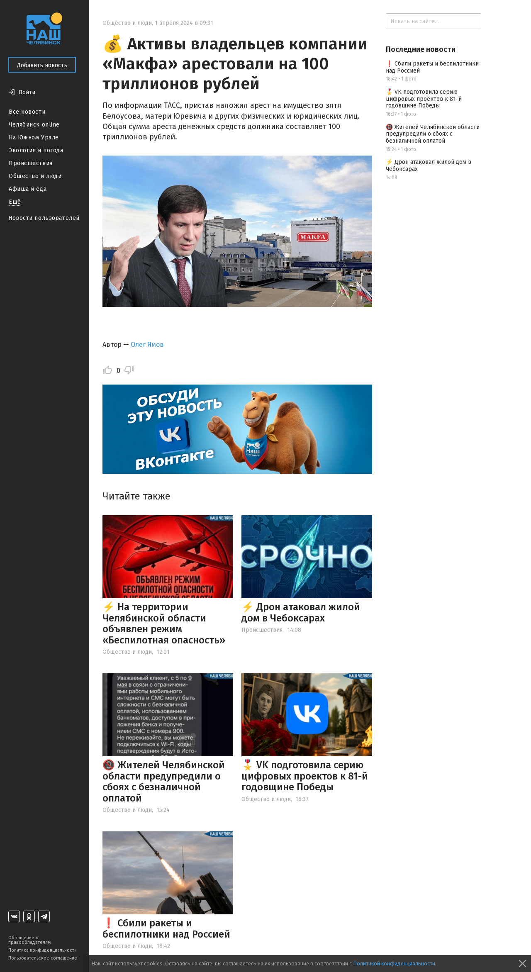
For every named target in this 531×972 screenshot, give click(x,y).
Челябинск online (34, 124)
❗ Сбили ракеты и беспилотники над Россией (166, 928)
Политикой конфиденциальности (394, 963)
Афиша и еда (27, 188)
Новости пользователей (44, 218)
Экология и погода (36, 150)
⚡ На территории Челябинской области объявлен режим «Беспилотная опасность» (163, 623)
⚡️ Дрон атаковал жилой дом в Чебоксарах (300, 612)
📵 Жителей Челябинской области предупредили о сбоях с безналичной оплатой (163, 781)
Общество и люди (35, 176)
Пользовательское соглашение (42, 958)
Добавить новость (42, 65)
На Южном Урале (34, 137)
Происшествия (31, 163)
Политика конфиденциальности (42, 950)
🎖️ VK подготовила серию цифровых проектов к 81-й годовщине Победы (304, 776)
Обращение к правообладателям (29, 940)
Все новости (27, 111)
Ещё (15, 201)
